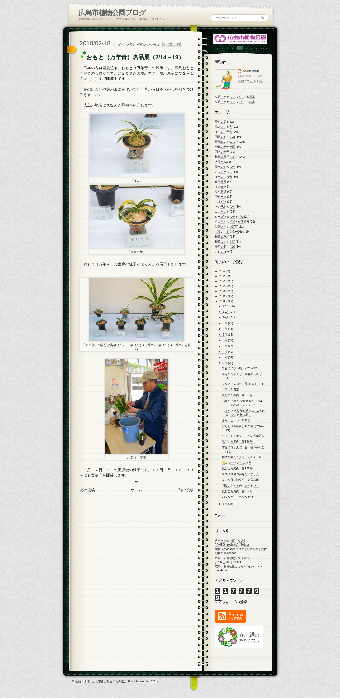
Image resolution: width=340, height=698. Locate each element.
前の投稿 (186, 490)
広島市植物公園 (250, 71)
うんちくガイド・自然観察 (232, 221)
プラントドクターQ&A (229, 231)
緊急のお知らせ (225, 166)
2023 (222, 276)
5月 (225, 346)
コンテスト (222, 211)
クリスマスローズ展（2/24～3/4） (244, 384)
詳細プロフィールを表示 (250, 81)
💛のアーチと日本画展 (236, 462)
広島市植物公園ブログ (112, 13)
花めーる (220, 196)
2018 (222, 301)
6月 (225, 340)
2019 (222, 296)
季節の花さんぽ (225, 246)
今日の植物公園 (225, 146)
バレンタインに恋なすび (237, 497)
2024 (222, 271)
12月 (226, 306)
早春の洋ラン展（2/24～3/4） (241, 368)
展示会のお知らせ (148, 44)
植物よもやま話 (225, 241)
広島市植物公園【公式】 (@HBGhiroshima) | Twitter (232, 542)
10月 (226, 317)
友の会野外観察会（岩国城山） (242, 480)
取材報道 (220, 191)
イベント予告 (223, 131)
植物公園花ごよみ (226, 156)
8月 (225, 329)
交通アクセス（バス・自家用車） (236, 96)
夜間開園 (220, 181)
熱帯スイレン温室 (226, 226)
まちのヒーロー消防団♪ (237, 420)
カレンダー (222, 251)
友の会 (219, 186)
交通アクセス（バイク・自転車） (236, 101)
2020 (222, 291)
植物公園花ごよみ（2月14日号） (243, 457)
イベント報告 (126, 44)
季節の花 (220, 121)
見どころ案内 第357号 (237, 395)
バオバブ (220, 201)
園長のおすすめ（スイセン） (240, 485)
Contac (240, 48)
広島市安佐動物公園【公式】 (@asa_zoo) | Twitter (233, 560)
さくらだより (223, 171)
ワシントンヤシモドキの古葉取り (243, 436)
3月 (225, 357)
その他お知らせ (225, 206)
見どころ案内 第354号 (237, 491)
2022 (222, 281)
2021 (222, 286)
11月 (226, 311)
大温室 (219, 161)
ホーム (136, 490)
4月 (225, 351)
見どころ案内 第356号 (237, 441)
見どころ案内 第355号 (237, 468)
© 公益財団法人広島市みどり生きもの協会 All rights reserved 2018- (115, 681)
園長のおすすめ (225, 136)
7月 (225, 334)
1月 (225, 504)
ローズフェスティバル (229, 216)
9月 (225, 323)
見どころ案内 (223, 126)
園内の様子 (222, 151)
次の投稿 (87, 490)
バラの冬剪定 (230, 389)
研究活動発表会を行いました (240, 474)
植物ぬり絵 (222, 236)
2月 (225, 363)
